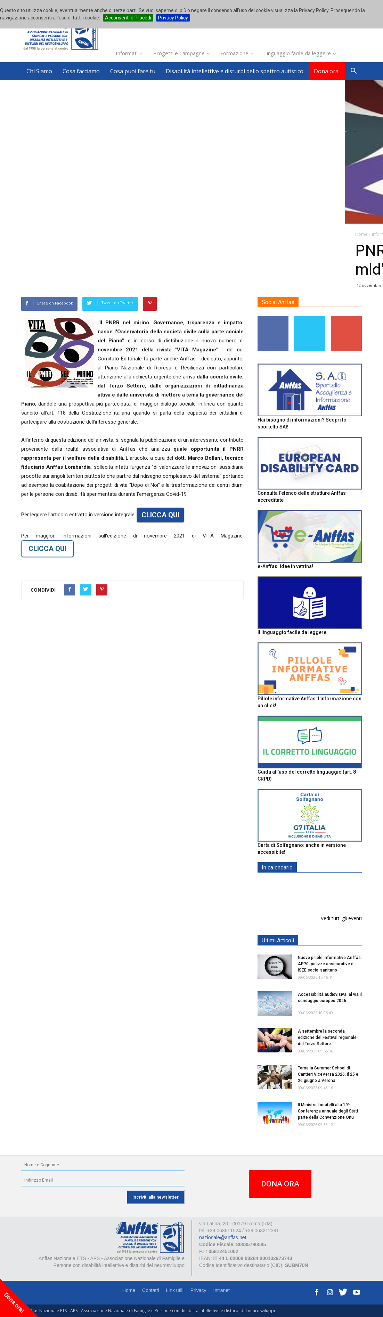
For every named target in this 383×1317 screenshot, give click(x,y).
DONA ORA (280, 1184)
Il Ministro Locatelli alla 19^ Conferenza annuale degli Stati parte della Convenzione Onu (328, 1111)
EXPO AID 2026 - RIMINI (326, 884)
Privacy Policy (173, 17)
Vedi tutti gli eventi (341, 918)
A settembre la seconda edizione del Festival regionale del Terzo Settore (327, 1037)
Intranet (221, 1290)
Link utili (175, 1290)
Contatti (150, 1290)
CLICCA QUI (160, 515)
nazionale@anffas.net (222, 1237)
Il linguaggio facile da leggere (292, 632)
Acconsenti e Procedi (128, 17)
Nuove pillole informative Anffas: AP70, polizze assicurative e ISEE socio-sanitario (330, 964)
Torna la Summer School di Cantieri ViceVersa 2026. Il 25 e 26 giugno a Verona (328, 1074)
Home (128, 1290)
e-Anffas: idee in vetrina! (285, 566)
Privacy (198, 1290)
